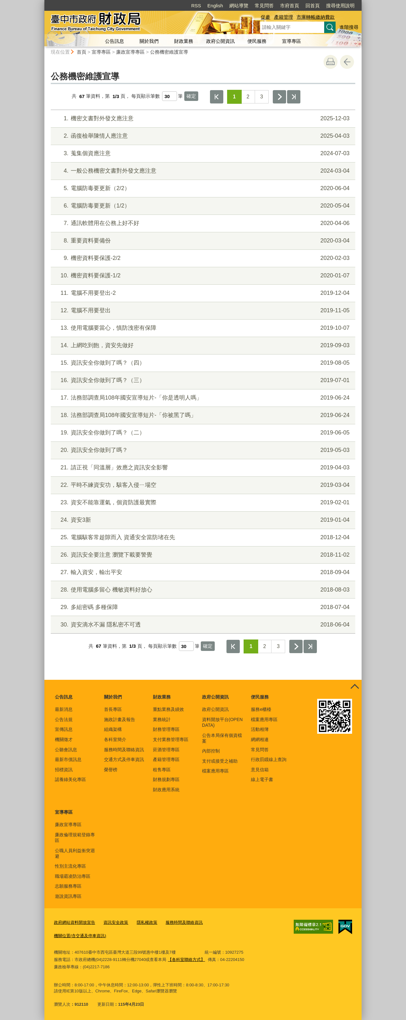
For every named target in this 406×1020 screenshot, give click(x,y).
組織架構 (113, 729)
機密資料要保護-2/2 (202, 258)
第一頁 (216, 96)
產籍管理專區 (166, 759)
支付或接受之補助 (220, 761)
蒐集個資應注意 (202, 153)
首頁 (81, 52)
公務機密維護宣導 (169, 52)
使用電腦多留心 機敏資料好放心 (202, 589)
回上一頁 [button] (347, 62)
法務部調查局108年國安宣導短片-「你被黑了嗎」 (202, 415)
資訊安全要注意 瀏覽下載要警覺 (202, 555)
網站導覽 (238, 5)
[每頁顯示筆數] (169, 96)
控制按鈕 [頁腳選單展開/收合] (355, 687)
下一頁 (279, 96)
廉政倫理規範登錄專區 (75, 837)
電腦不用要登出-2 (202, 293)
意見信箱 (260, 769)
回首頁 (312, 5)
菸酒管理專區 (166, 749)
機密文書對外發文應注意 (202, 118)
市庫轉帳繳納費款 (316, 17)
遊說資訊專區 (68, 896)
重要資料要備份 (202, 240)
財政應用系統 (166, 789)
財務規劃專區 (166, 779)
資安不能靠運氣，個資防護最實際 (202, 502)
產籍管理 (283, 17)
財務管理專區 (166, 729)
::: (42, 2)
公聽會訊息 (66, 749)
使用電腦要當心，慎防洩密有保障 (202, 328)
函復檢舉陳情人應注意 (202, 136)
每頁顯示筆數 (145, 96)
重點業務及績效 (168, 709)
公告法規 (64, 719)
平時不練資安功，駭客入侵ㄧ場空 (202, 485)
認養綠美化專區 (70, 779)
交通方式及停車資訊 (124, 759)
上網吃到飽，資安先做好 (202, 345)
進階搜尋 (348, 27)
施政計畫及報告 (119, 719)
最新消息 (64, 709)
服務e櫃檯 (261, 709)
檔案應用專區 (215, 770)
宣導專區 (291, 41)
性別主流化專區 (70, 866)
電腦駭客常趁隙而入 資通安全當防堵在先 (202, 537)
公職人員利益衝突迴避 (75, 853)
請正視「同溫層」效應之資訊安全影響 (202, 467)
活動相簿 (260, 729)
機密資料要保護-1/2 (202, 275)
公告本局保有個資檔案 (222, 738)
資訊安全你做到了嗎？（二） (202, 432)
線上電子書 (262, 779)
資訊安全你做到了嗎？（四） (202, 363)
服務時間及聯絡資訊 (124, 749)
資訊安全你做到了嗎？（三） (202, 380)
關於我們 (149, 41)
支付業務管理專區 (170, 739)
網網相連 (260, 739)
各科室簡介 (115, 739)
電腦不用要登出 (202, 310)
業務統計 (162, 719)
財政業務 (183, 41)
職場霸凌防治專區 (72, 876)
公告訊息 (114, 41)
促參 (265, 17)
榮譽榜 (110, 769)
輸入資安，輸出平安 (202, 572)
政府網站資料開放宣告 (74, 922)
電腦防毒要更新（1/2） (202, 205)
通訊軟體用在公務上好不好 (202, 223)
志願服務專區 (68, 886)
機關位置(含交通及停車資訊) (80, 935)
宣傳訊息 (64, 729)
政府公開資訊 (220, 41)
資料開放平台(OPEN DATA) (222, 722)
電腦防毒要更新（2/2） (202, 188)
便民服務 (256, 41)
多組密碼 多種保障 (202, 607)
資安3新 (202, 520)
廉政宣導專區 (130, 52)
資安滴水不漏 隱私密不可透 (202, 624)
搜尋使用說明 (340, 5)
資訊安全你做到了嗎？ (202, 450)
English (215, 5)
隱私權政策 (147, 922)
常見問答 (264, 5)
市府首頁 (289, 5)
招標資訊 (64, 769)
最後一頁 (293, 96)
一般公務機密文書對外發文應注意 (202, 171)
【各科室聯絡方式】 (186, 959)
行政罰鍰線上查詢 (268, 759)
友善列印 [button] (330, 62)
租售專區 (162, 769)
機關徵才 (64, 739)
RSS (196, 5)
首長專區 (113, 709)
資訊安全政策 (115, 922)
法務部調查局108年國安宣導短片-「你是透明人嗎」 (202, 397)
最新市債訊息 (68, 759)
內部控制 (211, 750)
